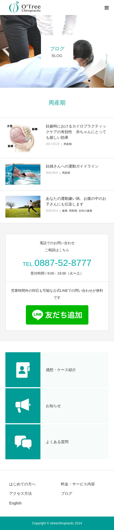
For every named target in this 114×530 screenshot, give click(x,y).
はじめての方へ (22, 484)
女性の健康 (85, 210)
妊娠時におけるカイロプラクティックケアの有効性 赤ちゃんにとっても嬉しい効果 (76, 132)
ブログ (66, 493)
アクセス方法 (20, 493)
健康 (64, 210)
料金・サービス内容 (78, 484)
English (15, 503)
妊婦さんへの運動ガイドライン (72, 166)
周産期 (68, 144)
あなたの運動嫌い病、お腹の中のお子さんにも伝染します (76, 201)
